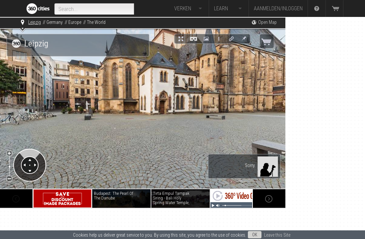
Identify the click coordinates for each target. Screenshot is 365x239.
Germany (54, 22)
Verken (189, 8)
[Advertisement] (318, 116)
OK (254, 234)
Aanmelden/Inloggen (278, 8)
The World (96, 22)
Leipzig (34, 22)
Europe (74, 22)
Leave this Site (277, 235)
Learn (229, 8)
